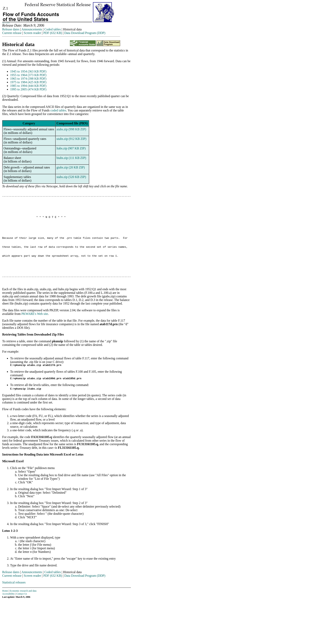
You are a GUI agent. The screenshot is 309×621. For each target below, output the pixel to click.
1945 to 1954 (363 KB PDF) (28, 71)
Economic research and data (23, 611)
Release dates (10, 29)
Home (5, 611)
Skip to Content (6, 22)
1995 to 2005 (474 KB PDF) (28, 89)
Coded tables (52, 29)
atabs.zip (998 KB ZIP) (71, 129)
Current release (11, 33)
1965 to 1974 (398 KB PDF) (28, 78)
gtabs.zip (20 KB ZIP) (71, 167)
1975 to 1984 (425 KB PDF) (28, 82)
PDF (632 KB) (52, 33)
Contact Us (21, 614)
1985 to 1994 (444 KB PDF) (28, 85)
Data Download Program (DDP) (84, 33)
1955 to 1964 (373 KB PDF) (28, 75)
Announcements (31, 29)
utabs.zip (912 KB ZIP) (71, 138)
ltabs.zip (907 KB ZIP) (71, 148)
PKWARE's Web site (34, 333)
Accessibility (8, 614)
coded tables (58, 110)
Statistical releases (14, 602)
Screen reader (32, 33)
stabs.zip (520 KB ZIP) (71, 177)
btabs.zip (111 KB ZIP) (71, 158)
